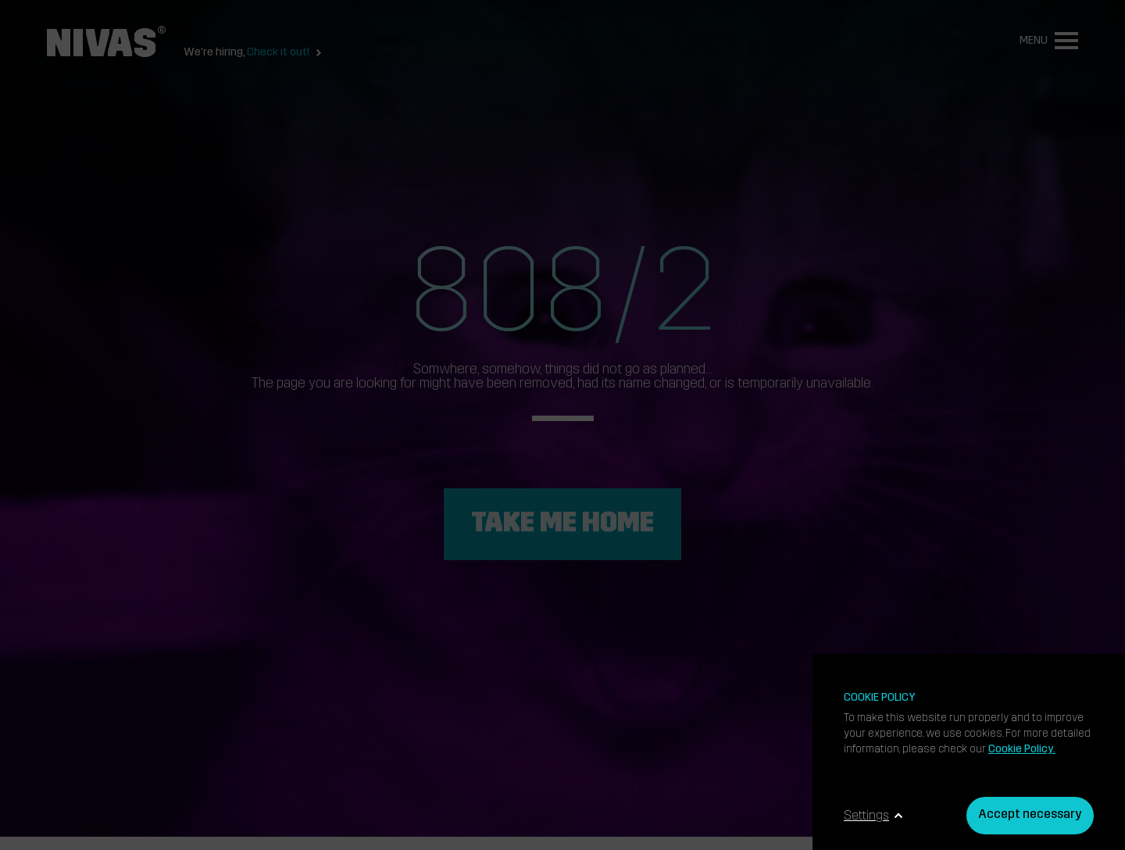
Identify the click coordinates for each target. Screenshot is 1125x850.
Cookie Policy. (1021, 749)
